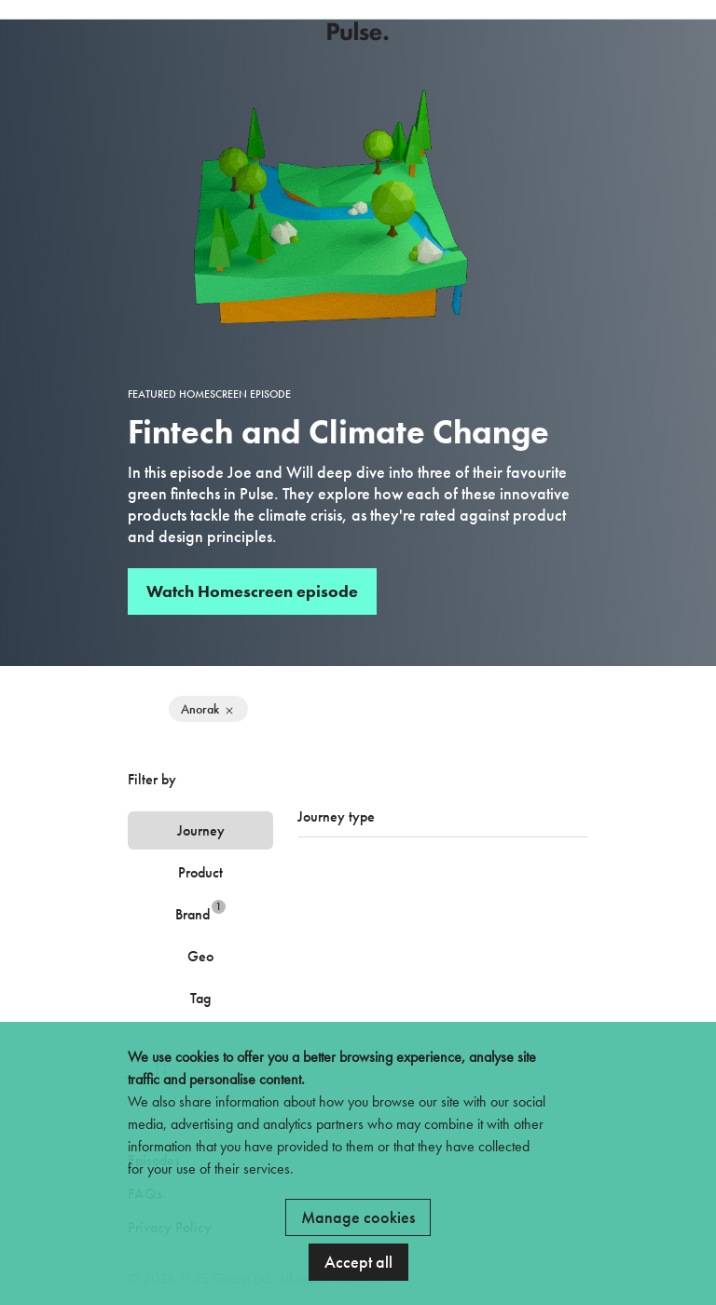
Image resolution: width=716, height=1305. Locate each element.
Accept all (358, 1261)
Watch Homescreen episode (252, 591)
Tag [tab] (200, 998)
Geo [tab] (200, 956)
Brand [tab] (200, 911)
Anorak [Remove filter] (208, 708)
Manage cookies (358, 1217)
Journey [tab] (201, 830)
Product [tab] (200, 872)
